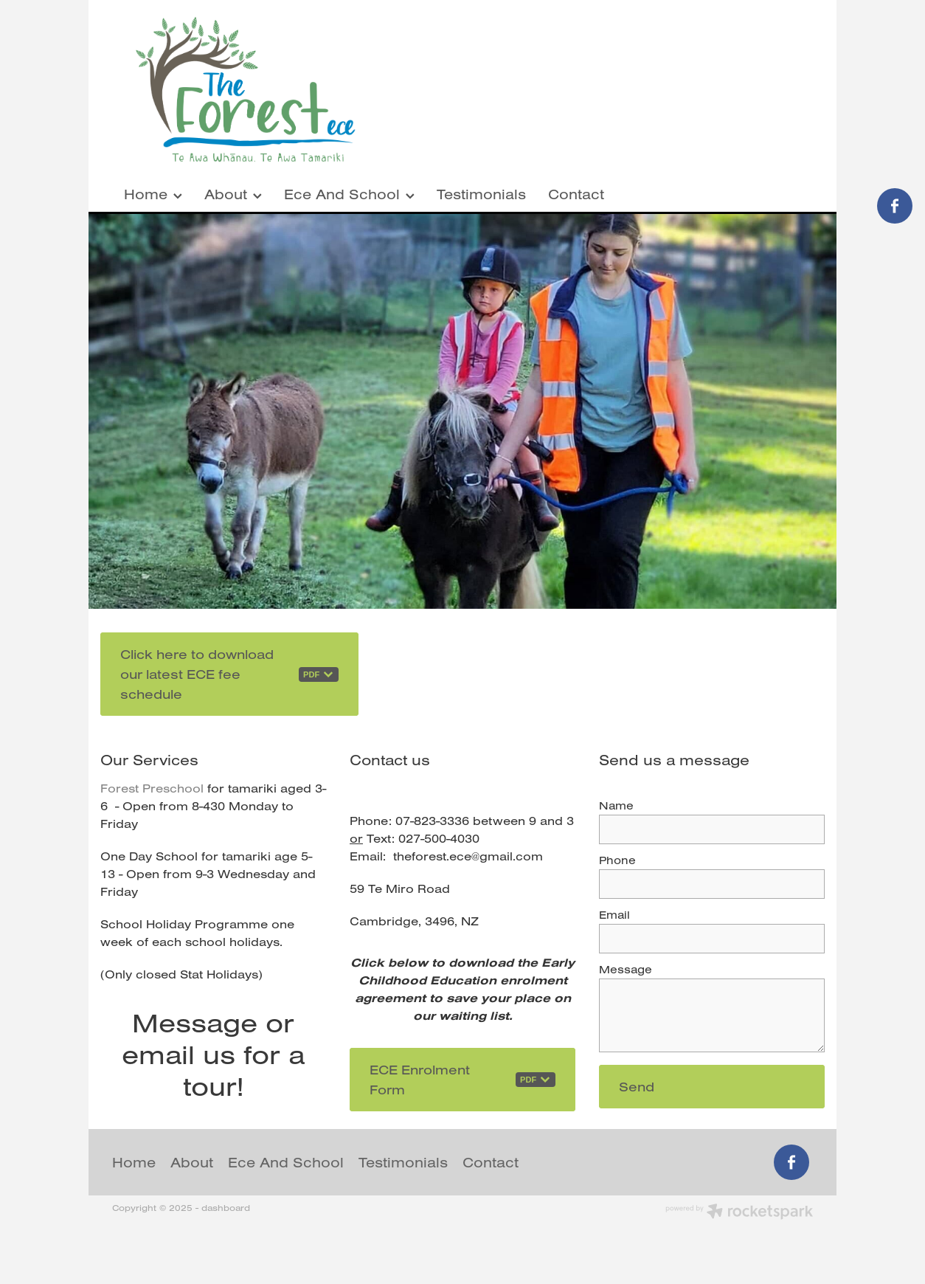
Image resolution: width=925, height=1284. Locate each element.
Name (616, 805)
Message (625, 969)
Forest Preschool (152, 788)
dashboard (225, 1207)
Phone (617, 860)
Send (636, 1086)
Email (614, 914)
